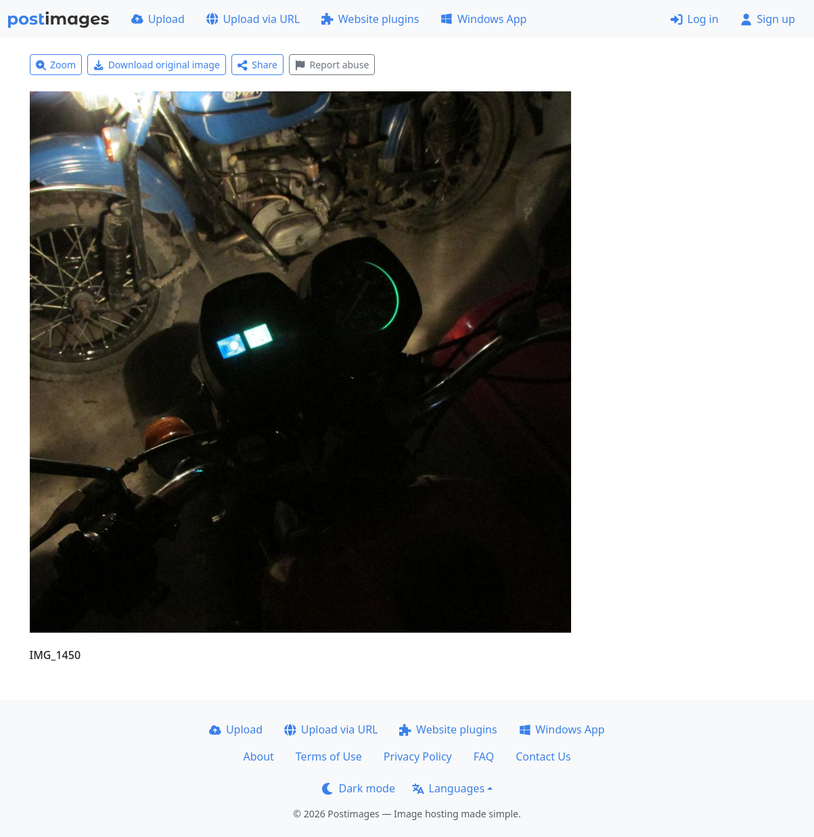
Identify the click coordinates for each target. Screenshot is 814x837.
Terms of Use (329, 756)
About (258, 756)
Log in (695, 19)
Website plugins (370, 19)
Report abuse (332, 64)
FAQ (484, 756)
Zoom (56, 64)
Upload (158, 19)
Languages (448, 788)
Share (257, 64)
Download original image (156, 64)
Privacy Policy (418, 756)
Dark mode (358, 788)
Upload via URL (253, 19)
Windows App (483, 19)
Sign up (767, 19)
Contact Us (543, 756)
